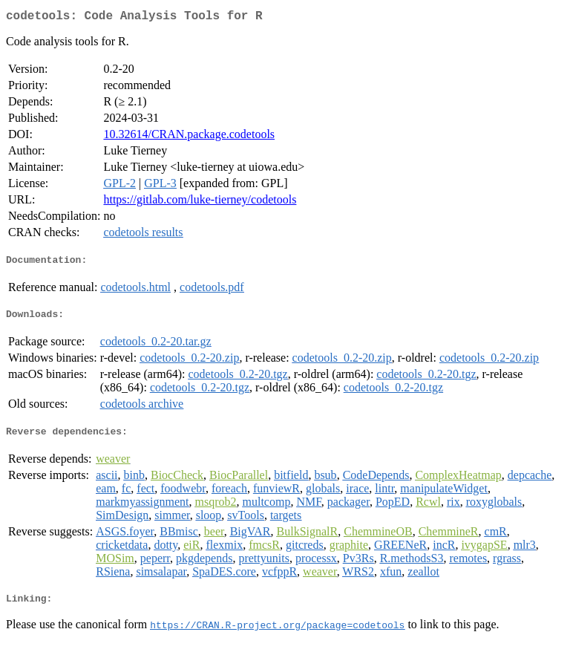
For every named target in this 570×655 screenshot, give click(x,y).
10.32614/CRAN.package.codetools (189, 137)
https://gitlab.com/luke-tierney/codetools (199, 202)
